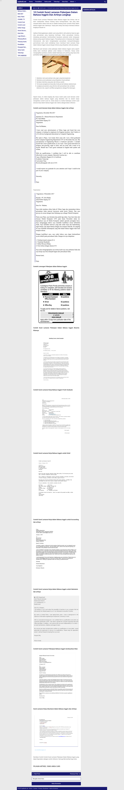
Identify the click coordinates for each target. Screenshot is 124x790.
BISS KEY (20, 14)
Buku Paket (21, 16)
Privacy (40, 788)
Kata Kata (65, 1)
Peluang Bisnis (22, 39)
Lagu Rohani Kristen (24, 36)
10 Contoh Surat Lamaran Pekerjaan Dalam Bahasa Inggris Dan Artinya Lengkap (55, 13)
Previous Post (74, 774)
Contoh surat (21, 25)
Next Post (37, 774)
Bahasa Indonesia (23, 11)
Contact (35, 788)
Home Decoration (23, 30)
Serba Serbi (21, 50)
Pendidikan (38, 1)
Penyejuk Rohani (22, 47)
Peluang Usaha (22, 41)
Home (31, 1)
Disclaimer (45, 788)
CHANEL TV (21, 19)
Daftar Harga (21, 28)
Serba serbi (47, 1)
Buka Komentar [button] (56, 783)
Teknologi (56, 1)
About (30, 788)
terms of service (53, 788)
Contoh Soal (21, 22)
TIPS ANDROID (22, 55)
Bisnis (73, 2)
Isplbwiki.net (22, 1)
